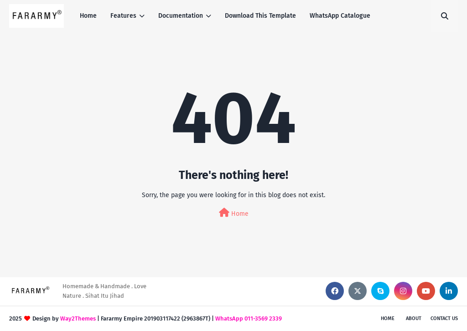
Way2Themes (78, 318)
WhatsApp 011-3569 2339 (248, 318)
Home (234, 213)
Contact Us (444, 318)
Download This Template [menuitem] (260, 16)
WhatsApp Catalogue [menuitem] (340, 16)
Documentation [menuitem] (180, 16)
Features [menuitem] (123, 16)
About (413, 318)
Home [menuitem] (88, 16)
